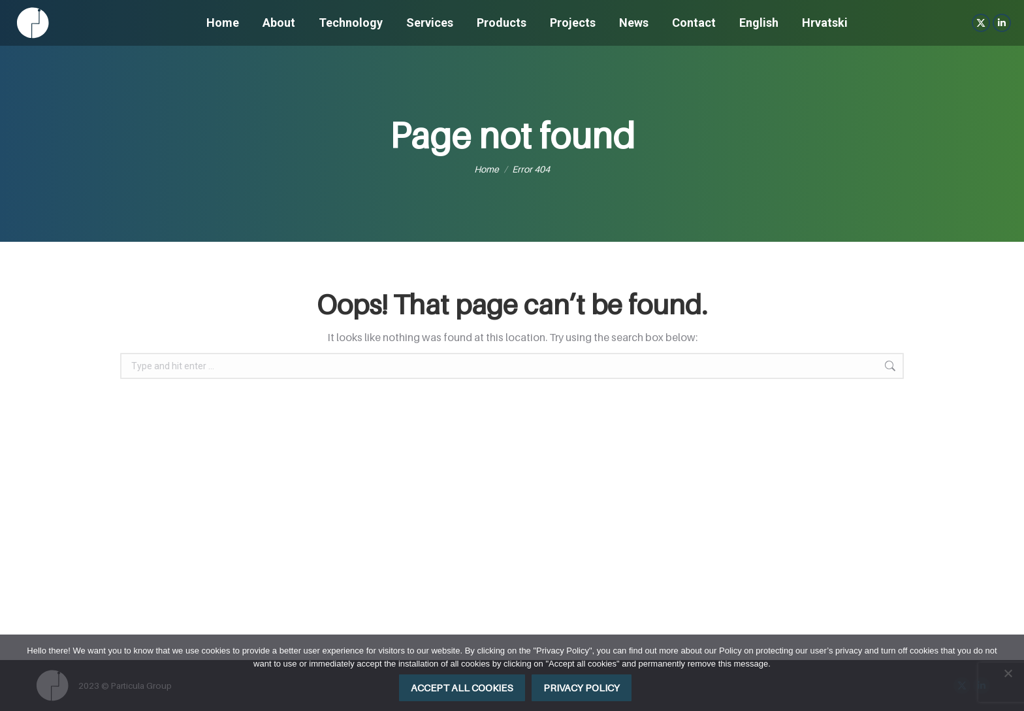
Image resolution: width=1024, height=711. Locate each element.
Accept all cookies (462, 687)
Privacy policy (581, 687)
